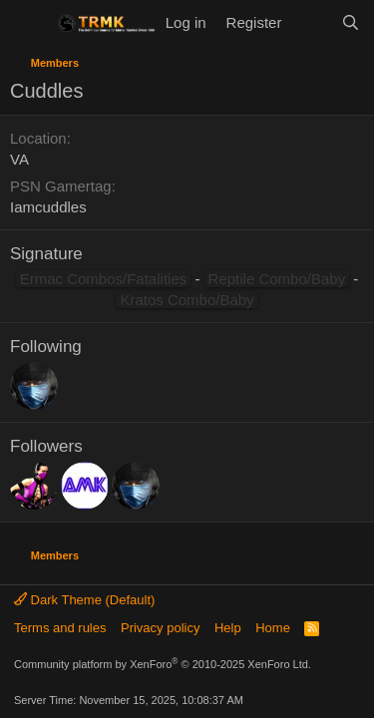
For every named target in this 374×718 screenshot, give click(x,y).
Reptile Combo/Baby (277, 278)
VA (19, 159)
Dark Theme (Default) (84, 599)
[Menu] (27, 23)
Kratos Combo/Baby (186, 299)
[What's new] (310, 22)
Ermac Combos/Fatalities (103, 278)
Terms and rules (60, 627)
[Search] (350, 22)
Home (272, 627)
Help (227, 627)
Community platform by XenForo (162, 664)
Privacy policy (160, 627)
